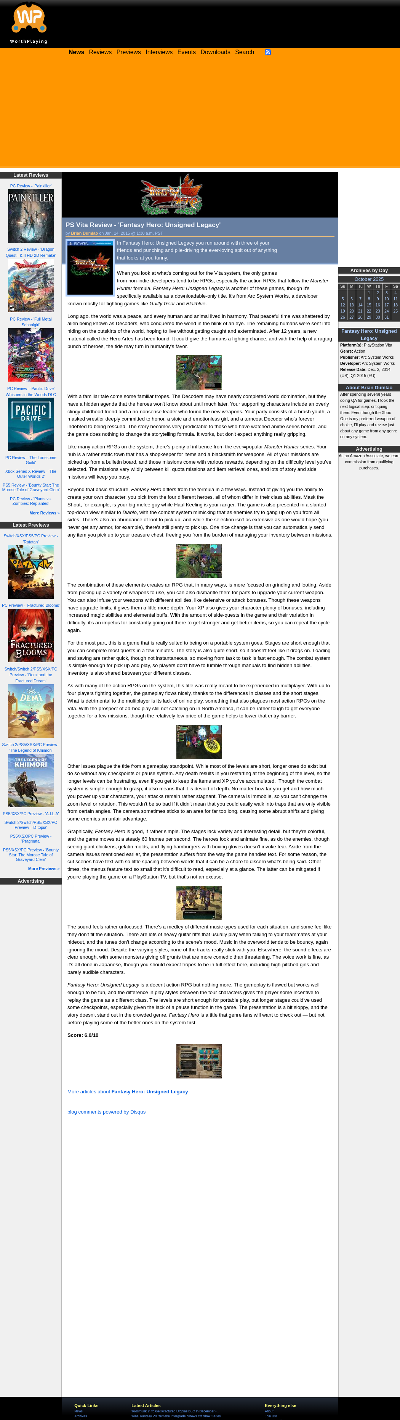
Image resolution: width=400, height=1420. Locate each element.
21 (360, 311)
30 (378, 317)
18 (395, 305)
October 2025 (369, 279)
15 (369, 305)
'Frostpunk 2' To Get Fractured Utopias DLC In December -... (175, 1411)
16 (378, 305)
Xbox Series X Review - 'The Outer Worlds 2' (30, 474)
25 (395, 311)
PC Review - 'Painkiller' (30, 186)
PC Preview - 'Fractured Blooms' (31, 605)
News (78, 1411)
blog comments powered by (106, 1112)
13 (351, 305)
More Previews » (44, 868)
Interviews (159, 52)
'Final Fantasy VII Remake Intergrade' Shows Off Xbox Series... (177, 1416)
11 (395, 299)
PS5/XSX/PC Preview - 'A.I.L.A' (31, 813)
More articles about (127, 1091)
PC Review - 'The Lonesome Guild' (30, 460)
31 (386, 317)
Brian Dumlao (84, 233)
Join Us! (271, 1416)
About (269, 1411)
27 (351, 317)
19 (343, 311)
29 (369, 317)
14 (360, 305)
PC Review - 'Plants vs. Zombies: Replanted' (30, 501)
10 (386, 299)
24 (386, 311)
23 (378, 311)
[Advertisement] (200, 114)
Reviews (100, 52)
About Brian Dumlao (369, 387)
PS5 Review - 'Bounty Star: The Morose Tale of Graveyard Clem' (31, 487)
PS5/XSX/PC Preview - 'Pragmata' (30, 838)
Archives (80, 1416)
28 (360, 317)
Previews (129, 52)
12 (343, 305)
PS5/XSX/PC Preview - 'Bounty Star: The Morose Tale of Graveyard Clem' (31, 855)
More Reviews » (45, 513)
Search (244, 52)
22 (369, 311)
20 (351, 311)
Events (187, 52)
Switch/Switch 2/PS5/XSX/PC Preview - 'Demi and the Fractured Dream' (31, 675)
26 (343, 317)
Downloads (215, 52)
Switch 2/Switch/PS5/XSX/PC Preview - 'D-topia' (31, 825)
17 (386, 305)
